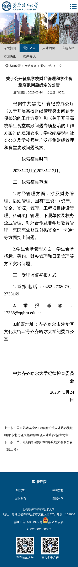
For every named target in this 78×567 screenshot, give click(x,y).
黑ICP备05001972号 (28, 522)
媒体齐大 (29, 56)
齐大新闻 (10, 48)
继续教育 (58, 490)
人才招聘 (48, 48)
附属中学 (58, 498)
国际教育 (20, 498)
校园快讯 (10, 56)
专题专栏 (68, 48)
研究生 (20, 490)
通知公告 (29, 48)
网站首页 (30, 66)
